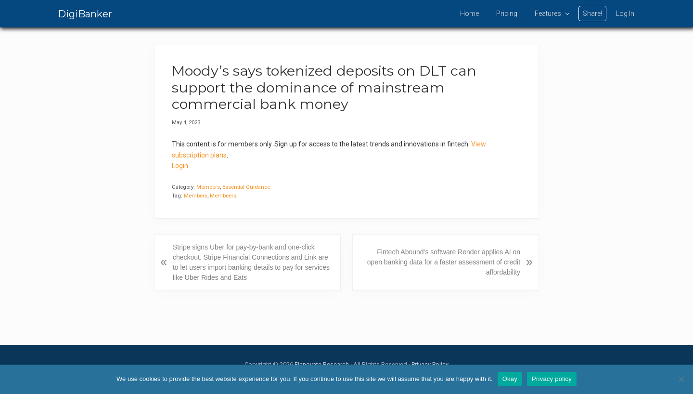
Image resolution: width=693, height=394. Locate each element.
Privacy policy (552, 378)
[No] (681, 379)
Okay (509, 378)
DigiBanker (85, 14)
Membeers (223, 196)
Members (208, 187)
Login (180, 166)
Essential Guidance (246, 187)
